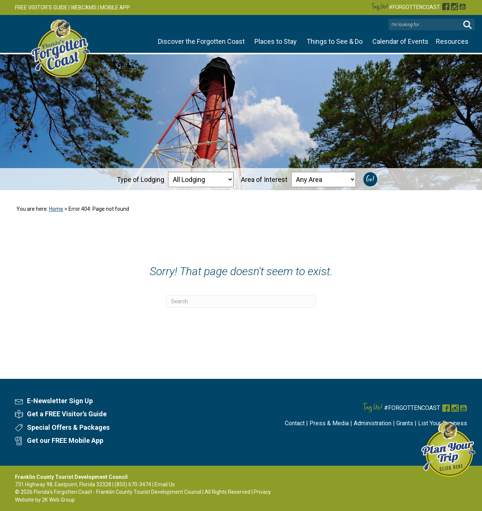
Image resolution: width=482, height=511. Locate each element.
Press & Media (329, 423)
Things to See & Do (334, 41)
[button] (467, 25)
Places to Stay (275, 41)
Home (56, 209)
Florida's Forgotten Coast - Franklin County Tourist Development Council (117, 492)
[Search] (241, 301)
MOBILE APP (115, 7)
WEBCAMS (84, 7)
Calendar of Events (400, 41)
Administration (372, 423)
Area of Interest (264, 179)
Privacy (262, 492)
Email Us (165, 484)
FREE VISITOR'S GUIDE (41, 7)
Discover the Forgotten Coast (201, 41)
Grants (404, 423)
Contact (295, 423)
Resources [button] (452, 41)
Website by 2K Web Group (45, 500)
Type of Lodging (140, 179)
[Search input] (425, 25)
